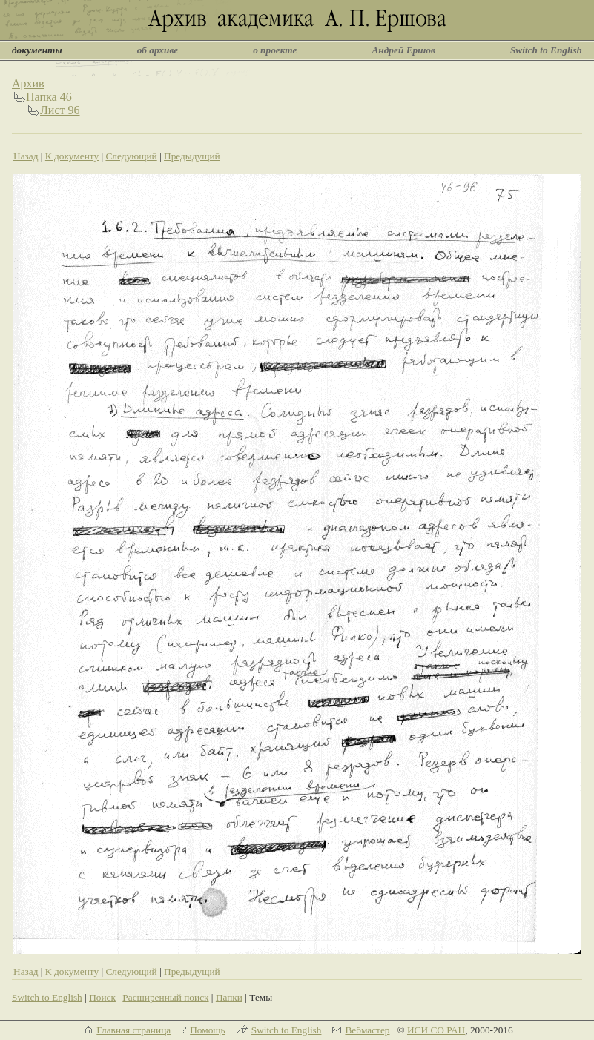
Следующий (130, 156)
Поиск (102, 997)
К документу (72, 156)
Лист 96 (60, 110)
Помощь (207, 1030)
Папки (229, 997)
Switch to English (546, 50)
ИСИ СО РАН (436, 1030)
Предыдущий (192, 156)
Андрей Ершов (403, 50)
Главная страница (133, 1030)
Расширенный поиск (165, 997)
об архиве (158, 50)
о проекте (275, 50)
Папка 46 (49, 96)
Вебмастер (367, 1030)
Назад (26, 156)
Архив (28, 83)
